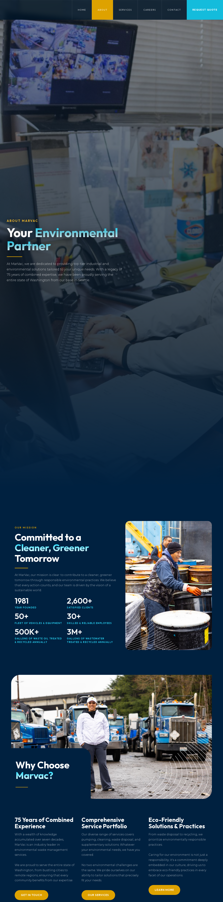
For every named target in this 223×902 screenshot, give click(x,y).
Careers (149, 9)
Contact (174, 9)
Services (125, 9)
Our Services (98, 895)
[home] (4, 10)
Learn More (164, 890)
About (102, 9)
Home (82, 9)
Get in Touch (31, 895)
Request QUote (204, 9)
